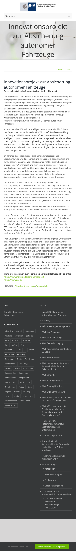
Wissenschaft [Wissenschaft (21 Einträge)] (10, 405)
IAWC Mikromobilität (51, 357)
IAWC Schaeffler (49, 375)
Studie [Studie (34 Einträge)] (16, 396)
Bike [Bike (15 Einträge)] (7, 340)
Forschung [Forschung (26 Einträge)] (29, 359)
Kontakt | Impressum (52, 435)
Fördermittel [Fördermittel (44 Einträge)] (10, 363)
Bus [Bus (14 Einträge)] (6, 345)
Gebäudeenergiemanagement (56, 326)
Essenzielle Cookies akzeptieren (52, 546)
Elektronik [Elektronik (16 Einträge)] (9, 350)
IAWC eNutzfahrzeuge (52, 337)
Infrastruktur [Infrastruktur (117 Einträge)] (10, 373)
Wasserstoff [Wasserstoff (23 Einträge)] (25, 401)
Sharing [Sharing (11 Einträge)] (26, 391)
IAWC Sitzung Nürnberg (53, 386)
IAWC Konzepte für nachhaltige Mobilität (56, 350)
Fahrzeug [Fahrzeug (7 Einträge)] (21, 354)
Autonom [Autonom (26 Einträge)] (19, 336)
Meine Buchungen (53, 474)
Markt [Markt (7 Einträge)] (7, 382)
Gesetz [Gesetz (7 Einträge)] (8, 368)
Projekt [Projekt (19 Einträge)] (21, 387)
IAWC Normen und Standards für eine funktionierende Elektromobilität (55, 366)
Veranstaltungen (49, 464)
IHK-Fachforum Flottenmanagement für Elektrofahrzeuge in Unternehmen (53, 425)
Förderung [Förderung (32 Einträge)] (23, 363)
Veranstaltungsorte (54, 485)
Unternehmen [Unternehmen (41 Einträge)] (11, 401)
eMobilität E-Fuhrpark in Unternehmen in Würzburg (54, 313)
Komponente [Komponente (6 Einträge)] (10, 377)
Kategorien (50, 468)
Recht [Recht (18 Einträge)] (30, 387)
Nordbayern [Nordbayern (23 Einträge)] (10, 387)
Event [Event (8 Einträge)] (31, 350)
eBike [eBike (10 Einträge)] (22, 345)
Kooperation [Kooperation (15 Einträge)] (24, 377)
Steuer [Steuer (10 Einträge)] (8, 396)
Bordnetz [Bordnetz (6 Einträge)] (16, 340)
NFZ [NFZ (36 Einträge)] (14, 382)
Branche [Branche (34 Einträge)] (26, 340)
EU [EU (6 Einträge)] (25, 350)
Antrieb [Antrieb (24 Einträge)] (19, 331)
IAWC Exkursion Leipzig (52, 343)
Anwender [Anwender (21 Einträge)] (30, 331)
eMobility (46, 320)
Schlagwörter (51, 480)
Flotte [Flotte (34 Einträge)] (19, 359)
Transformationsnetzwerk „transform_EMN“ (54, 457)
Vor (68, 69)
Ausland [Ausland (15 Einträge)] (8, 336)
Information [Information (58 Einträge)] (28, 368)
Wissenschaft (42, 286)
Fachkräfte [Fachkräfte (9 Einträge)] (9, 354)
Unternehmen (29, 286)
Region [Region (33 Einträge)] (8, 391)
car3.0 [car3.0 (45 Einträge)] (14, 345)
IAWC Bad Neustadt (51, 332)
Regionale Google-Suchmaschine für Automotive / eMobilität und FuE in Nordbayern (56, 446)
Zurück (61, 69)
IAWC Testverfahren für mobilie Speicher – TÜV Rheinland (56, 399)
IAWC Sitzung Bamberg (52, 380)
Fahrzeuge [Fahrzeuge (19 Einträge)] (9, 359)
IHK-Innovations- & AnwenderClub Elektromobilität (56, 493)
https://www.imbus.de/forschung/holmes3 (24, 277)
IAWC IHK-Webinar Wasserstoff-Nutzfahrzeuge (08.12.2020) (53, 503)
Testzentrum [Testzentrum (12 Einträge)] (27, 396)
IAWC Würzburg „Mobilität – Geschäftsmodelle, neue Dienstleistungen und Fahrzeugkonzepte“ (55, 411)
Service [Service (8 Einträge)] (17, 391)
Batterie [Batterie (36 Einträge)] (29, 336)
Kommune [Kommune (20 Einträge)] (23, 373)
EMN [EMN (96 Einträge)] (19, 350)
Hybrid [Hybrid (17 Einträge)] (17, 368)
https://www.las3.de (13, 280)
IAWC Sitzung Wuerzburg (53, 391)
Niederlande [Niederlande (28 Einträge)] (25, 382)
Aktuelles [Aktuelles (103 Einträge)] (9, 331)
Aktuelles (19, 286)
